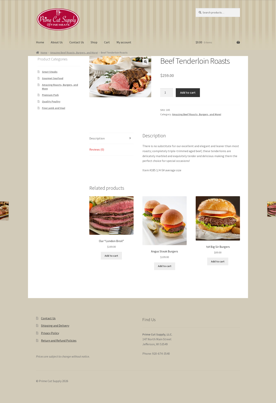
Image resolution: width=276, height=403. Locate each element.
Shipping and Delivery (55, 325)
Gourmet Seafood (52, 78)
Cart (107, 42)
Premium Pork (50, 95)
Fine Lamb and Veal (53, 108)
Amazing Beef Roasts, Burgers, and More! (74, 52)
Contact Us (76, 42)
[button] (145, 62)
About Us (57, 42)
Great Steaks (50, 71)
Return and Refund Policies (58, 340)
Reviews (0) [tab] (96, 149)
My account (124, 42)
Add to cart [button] (111, 255)
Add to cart (188, 92)
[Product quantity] (166, 92)
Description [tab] (97, 138)
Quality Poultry (51, 101)
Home (40, 42)
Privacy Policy (50, 333)
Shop (94, 42)
